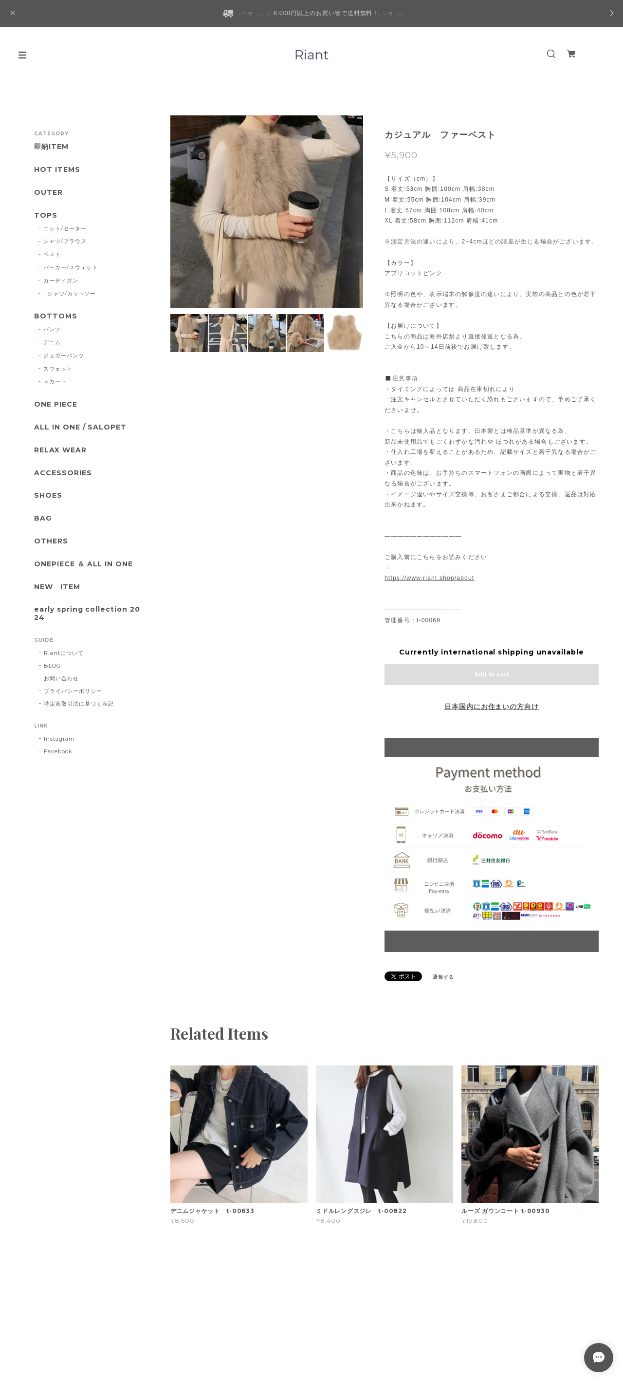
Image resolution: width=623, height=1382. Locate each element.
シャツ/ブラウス (65, 241)
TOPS (45, 215)
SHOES (48, 495)
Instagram (59, 738)
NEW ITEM (57, 587)
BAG (43, 518)
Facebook (58, 751)
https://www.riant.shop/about (429, 578)
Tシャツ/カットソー (69, 293)
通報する (443, 977)
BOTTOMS (55, 316)
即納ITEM (51, 147)
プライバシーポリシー (73, 691)
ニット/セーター (65, 228)
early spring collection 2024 (87, 613)
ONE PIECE (55, 404)
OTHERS (51, 541)
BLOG (52, 665)
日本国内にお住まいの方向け (491, 706)
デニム (52, 342)
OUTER (48, 192)
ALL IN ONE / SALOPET (80, 427)
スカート (55, 381)
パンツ (52, 329)
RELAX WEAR (60, 450)
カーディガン (60, 280)
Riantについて (64, 653)
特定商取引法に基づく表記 (79, 703)
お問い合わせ (61, 678)
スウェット (58, 368)
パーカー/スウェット (70, 267)
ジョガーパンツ (63, 355)
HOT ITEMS (57, 170)
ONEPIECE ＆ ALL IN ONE (83, 564)
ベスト (52, 254)
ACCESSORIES (63, 473)
